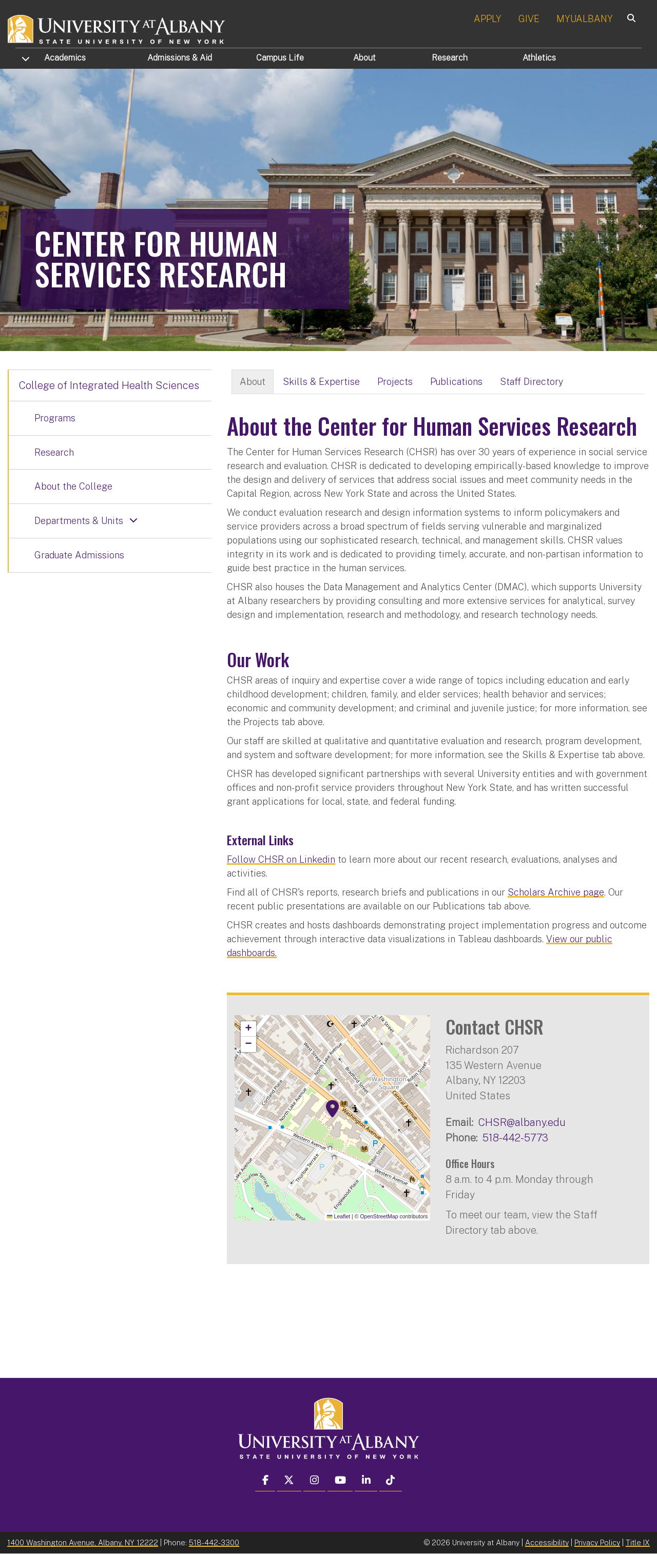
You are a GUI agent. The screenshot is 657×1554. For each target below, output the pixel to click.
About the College (73, 486)
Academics (65, 58)
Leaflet (338, 1216)
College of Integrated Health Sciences (109, 385)
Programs (54, 418)
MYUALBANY (584, 18)
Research (450, 58)
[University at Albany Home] (117, 28)
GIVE (528, 18)
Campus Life (280, 58)
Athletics (539, 58)
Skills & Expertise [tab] (321, 381)
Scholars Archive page (556, 892)
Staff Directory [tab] (531, 381)
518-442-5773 (515, 1137)
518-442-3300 (214, 1542)
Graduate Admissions (79, 555)
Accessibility (547, 1542)
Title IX (638, 1542)
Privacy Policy (597, 1542)
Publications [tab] (456, 381)
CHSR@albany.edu (522, 1122)
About (364, 58)
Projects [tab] (395, 381)
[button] (332, 1109)
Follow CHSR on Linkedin (281, 859)
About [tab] (252, 381)
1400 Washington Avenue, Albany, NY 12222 (82, 1542)
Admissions (179, 58)
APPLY (487, 18)
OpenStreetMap (379, 1216)
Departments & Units (78, 520)
